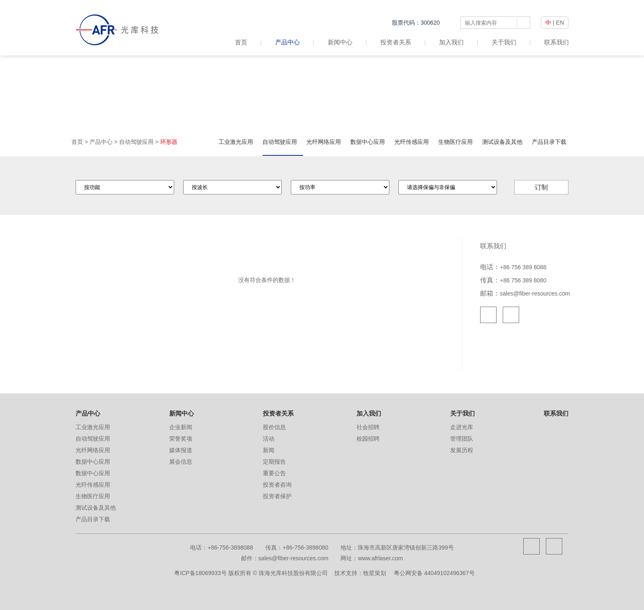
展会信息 (180, 461)
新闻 (268, 450)
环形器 (168, 142)
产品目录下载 (549, 142)
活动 (268, 438)
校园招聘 (368, 438)
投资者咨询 (277, 484)
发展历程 (461, 450)
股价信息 (274, 427)
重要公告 (274, 473)
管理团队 (461, 438)
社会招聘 (368, 427)
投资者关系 (395, 42)
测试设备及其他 (502, 142)
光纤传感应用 (411, 142)
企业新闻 (180, 427)
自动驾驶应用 (136, 142)
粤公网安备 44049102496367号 (434, 573)
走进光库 (461, 427)
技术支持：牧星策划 (360, 573)
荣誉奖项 (180, 438)
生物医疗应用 (455, 142)
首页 (248, 42)
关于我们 (504, 42)
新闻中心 (340, 42)
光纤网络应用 (323, 142)
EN (560, 22)
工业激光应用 (235, 142)
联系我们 (556, 42)
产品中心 (287, 42)
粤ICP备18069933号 (200, 573)
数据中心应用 (367, 142)
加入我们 (451, 42)
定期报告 (274, 461)
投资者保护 (277, 496)
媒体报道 (180, 450)
